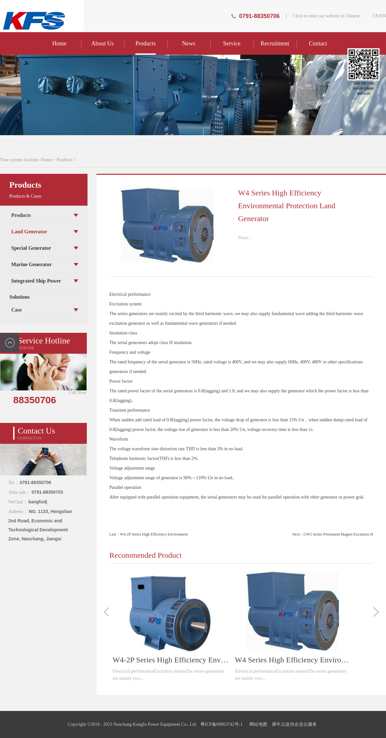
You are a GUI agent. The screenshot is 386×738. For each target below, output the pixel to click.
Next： (332, 534)
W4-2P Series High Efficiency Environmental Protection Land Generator (170, 660)
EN (383, 16)
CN (375, 16)
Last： (148, 534)
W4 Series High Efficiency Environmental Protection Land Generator (293, 660)
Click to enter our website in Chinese (326, 16)
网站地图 (257, 724)
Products (64, 159)
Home (59, 43)
